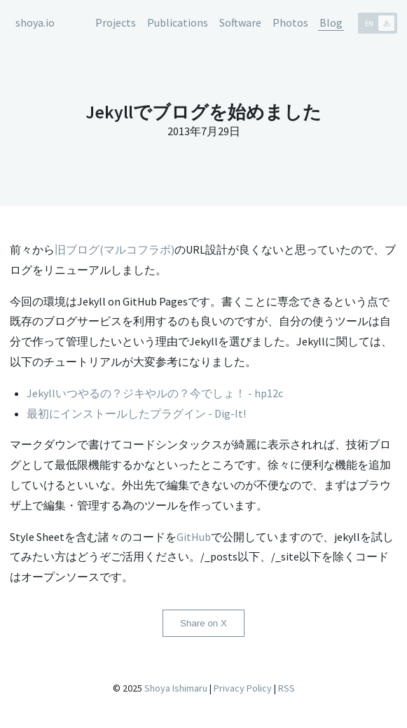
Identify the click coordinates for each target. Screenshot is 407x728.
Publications (177, 22)
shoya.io (35, 22)
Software (240, 22)
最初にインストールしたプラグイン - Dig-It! (136, 413)
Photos (290, 22)
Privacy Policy (243, 688)
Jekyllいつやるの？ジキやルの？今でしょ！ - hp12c (155, 393)
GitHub (194, 537)
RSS (286, 688)
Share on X (203, 623)
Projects (115, 22)
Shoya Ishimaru (174, 688)
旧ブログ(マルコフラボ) (114, 249)
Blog (331, 22)
